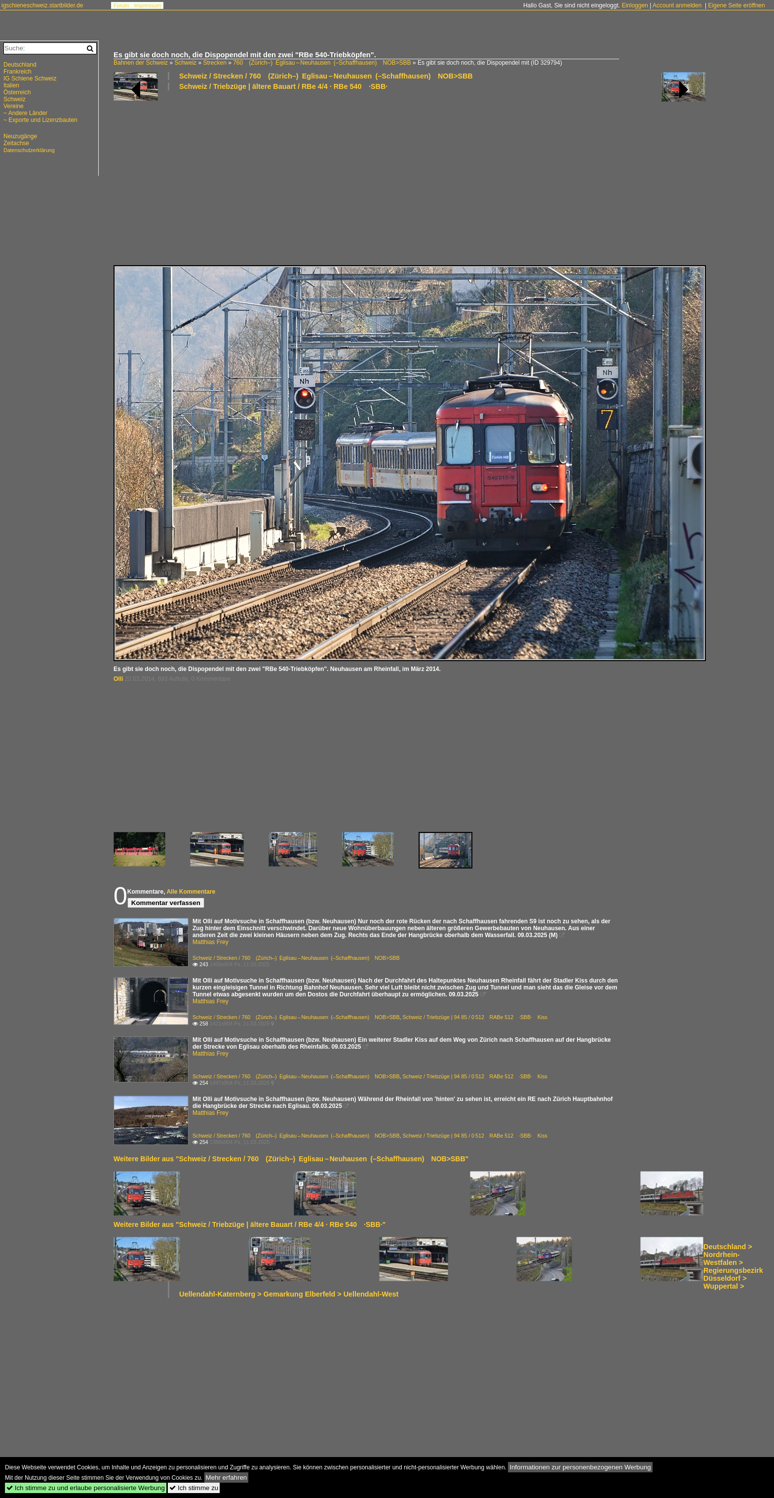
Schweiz (185, 62)
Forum (121, 5)
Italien (11, 85)
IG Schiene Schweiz (29, 78)
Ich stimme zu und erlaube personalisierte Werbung (85, 1488)
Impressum (147, 5)
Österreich (17, 92)
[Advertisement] (410, 177)
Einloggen (634, 5)
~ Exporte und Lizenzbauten (40, 120)
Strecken (214, 62)
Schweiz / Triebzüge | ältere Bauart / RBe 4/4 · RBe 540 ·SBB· (283, 86)
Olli (118, 678)
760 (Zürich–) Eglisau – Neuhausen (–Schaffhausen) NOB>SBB (322, 62)
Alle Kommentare (190, 891)
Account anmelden (677, 5)
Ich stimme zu (193, 1488)
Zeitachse (16, 143)
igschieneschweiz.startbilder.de (42, 5)
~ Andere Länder (25, 113)
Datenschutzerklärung (29, 150)
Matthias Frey (211, 942)
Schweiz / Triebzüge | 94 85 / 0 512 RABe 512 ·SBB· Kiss (474, 1017)
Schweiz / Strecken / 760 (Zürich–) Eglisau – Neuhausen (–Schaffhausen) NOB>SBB (326, 76)
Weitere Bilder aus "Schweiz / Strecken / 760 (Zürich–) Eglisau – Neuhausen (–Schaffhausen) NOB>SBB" (291, 1159)
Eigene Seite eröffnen (736, 5)
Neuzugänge (20, 136)
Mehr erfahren (226, 1477)
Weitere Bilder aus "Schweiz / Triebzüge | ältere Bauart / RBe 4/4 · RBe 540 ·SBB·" (250, 1224)
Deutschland (20, 64)
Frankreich (17, 71)
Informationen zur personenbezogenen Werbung (580, 1467)
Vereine (13, 106)
